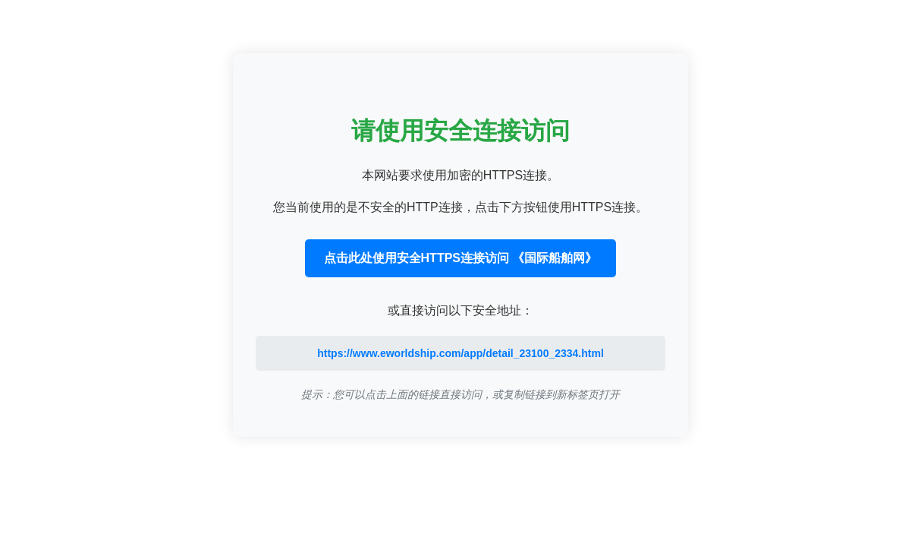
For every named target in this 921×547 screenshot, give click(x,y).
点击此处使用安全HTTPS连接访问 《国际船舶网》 (461, 257)
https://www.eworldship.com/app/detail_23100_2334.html (460, 353)
